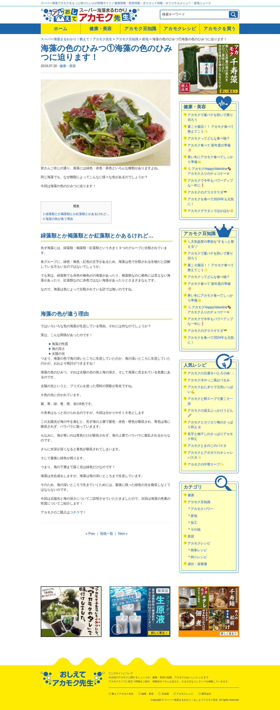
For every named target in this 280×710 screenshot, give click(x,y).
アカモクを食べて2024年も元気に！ (211, 201)
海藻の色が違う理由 (58, 218)
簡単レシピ (199, 550)
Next (121, 533)
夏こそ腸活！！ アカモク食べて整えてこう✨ (211, 129)
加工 (194, 522)
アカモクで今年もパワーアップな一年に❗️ (210, 183)
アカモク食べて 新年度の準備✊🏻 (209, 148)
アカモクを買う (219, 28)
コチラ (75, 512)
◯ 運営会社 (204, 693)
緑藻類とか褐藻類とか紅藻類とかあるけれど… (76, 214)
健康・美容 (100, 28)
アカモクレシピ (180, 28)
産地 (194, 515)
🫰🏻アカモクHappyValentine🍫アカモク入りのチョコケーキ (209, 171)
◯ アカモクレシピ (183, 693)
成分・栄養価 (197, 564)
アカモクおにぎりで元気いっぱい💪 (210, 389)
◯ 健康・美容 (146, 693)
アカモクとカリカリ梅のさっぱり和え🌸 (210, 424)
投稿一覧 (106, 533)
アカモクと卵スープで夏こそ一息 (210, 401)
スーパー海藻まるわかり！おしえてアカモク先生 (191, 699)
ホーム (60, 28)
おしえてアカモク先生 (73, 679)
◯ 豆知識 (163, 693)
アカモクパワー (202, 509)
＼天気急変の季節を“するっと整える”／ (211, 244)
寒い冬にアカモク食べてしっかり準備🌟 (210, 159)
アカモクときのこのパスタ (207, 445)
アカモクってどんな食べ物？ (209, 138)
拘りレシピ (199, 557)
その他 (195, 529)
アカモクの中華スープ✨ (206, 464)
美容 (191, 536)
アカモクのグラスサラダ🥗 (207, 192)
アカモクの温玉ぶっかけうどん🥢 (210, 413)
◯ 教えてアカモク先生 (121, 693)
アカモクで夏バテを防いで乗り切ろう (210, 117)
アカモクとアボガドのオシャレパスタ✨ (210, 455)
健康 (191, 495)
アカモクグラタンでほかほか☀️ (211, 211)
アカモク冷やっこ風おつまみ (209, 380)
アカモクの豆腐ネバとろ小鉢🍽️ (211, 373)
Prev (91, 533)
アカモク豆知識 (140, 28)
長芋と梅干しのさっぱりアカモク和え (210, 436)
